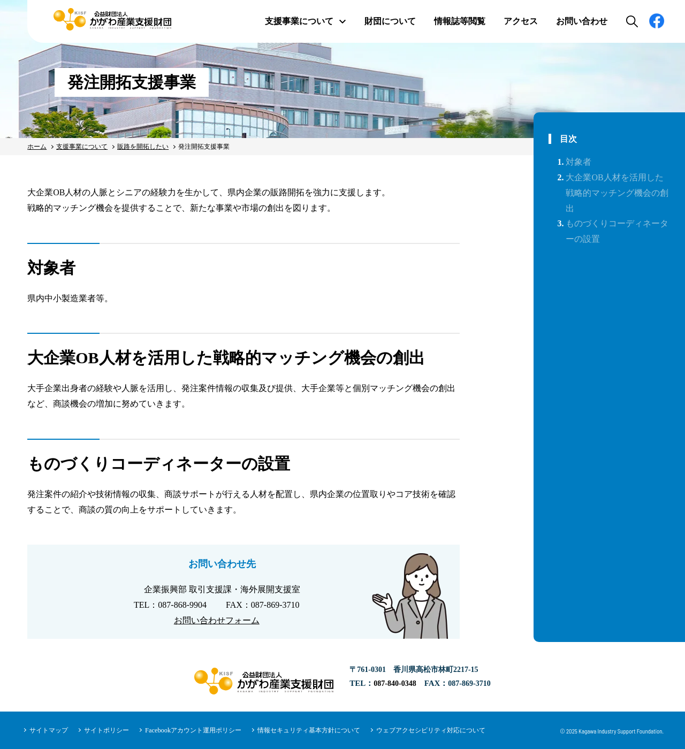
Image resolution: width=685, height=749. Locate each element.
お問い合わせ (581, 21)
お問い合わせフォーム (217, 620)
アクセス (521, 21)
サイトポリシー (106, 729)
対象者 (578, 161)
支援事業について (305, 21)
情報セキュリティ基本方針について (308, 729)
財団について (390, 21)
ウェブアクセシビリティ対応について (430, 729)
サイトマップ (48, 729)
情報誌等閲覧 (459, 21)
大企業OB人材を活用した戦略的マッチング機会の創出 (617, 193)
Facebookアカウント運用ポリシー (193, 729)
